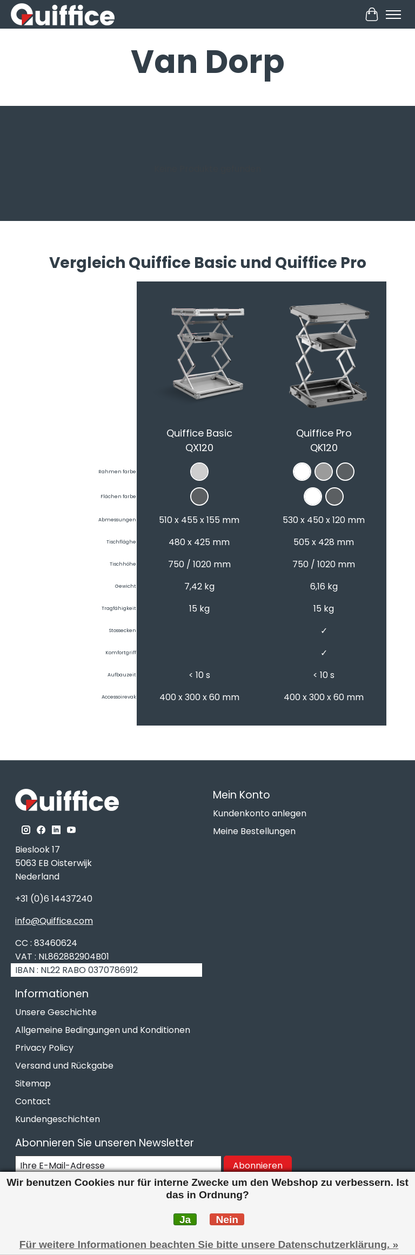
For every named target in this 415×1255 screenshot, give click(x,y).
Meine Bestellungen (254, 831)
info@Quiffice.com (54, 921)
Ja (185, 1219)
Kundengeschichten (57, 1119)
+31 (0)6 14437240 (53, 898)
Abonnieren (258, 1165)
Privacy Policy (44, 1048)
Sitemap (33, 1083)
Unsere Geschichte (56, 1012)
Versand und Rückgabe (64, 1065)
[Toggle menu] (393, 14)
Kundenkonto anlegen (259, 813)
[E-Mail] (118, 1166)
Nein (227, 1219)
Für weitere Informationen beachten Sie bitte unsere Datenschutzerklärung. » (209, 1244)
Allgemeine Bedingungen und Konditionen (102, 1030)
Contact (33, 1101)
